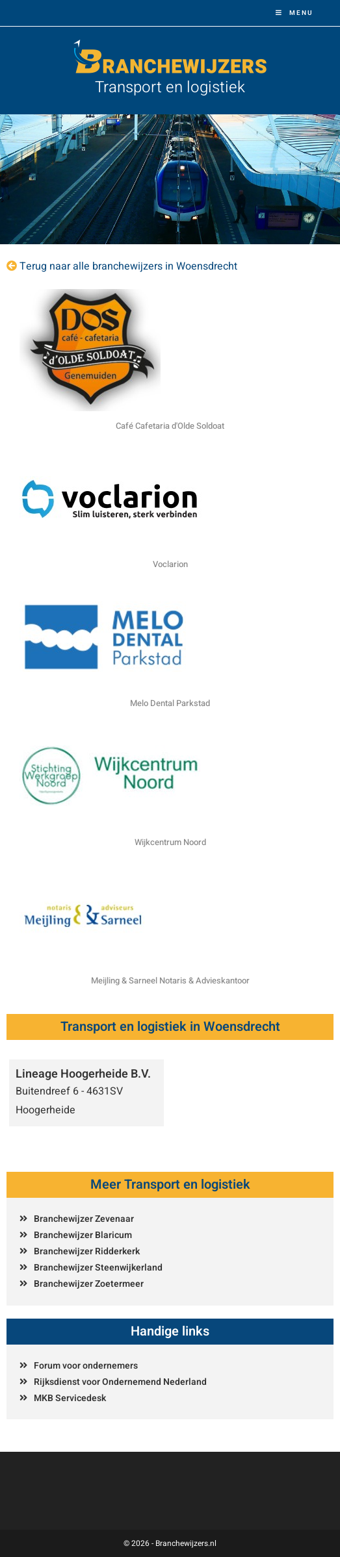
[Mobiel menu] (294, 13)
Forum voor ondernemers (86, 1366)
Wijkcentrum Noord (170, 842)
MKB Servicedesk (70, 1398)
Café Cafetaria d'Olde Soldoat (170, 426)
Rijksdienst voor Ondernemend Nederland (120, 1382)
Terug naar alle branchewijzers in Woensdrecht (128, 266)
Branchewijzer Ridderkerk (87, 1251)
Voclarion (170, 564)
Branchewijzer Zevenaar (84, 1219)
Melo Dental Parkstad (170, 703)
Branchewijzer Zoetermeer (89, 1284)
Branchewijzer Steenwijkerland (98, 1267)
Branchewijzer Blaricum (83, 1235)
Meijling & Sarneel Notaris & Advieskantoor (170, 980)
